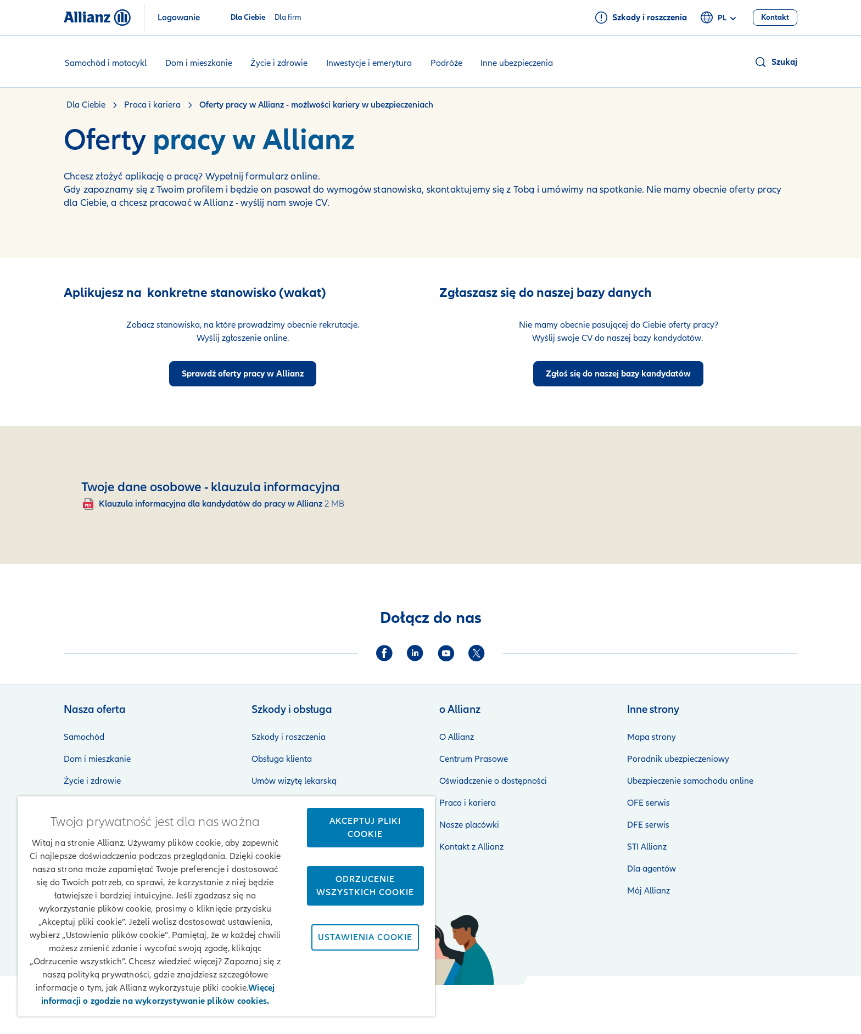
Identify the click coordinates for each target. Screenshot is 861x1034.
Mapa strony (651, 737)
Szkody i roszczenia (288, 737)
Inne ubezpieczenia (516, 63)
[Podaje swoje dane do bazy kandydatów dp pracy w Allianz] (618, 373)
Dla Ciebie (248, 17)
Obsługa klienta (281, 759)
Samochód (84, 737)
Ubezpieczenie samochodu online (690, 781)
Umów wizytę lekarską (294, 781)
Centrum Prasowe (473, 759)
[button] (775, 62)
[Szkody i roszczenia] (641, 17)
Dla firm (288, 17)
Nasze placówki (469, 824)
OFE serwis (648, 802)
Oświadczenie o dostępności (493, 781)
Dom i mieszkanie (198, 63)
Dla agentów (651, 868)
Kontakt (782, 1001)
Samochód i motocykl (106, 63)
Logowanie (179, 17)
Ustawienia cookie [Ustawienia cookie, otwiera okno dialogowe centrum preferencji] (365, 937)
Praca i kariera (467, 802)
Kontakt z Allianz (471, 846)
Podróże (446, 63)
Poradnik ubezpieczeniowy (678, 759)
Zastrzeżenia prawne (477, 1001)
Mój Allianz (648, 890)
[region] (226, 906)
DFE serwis (648, 824)
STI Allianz (647, 846)
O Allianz (456, 737)
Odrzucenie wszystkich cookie (365, 886)
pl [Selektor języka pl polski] (720, 18)
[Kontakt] (775, 17)
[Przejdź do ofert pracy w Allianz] (242, 373)
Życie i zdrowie (279, 63)
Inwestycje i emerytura (369, 63)
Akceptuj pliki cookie (365, 828)
